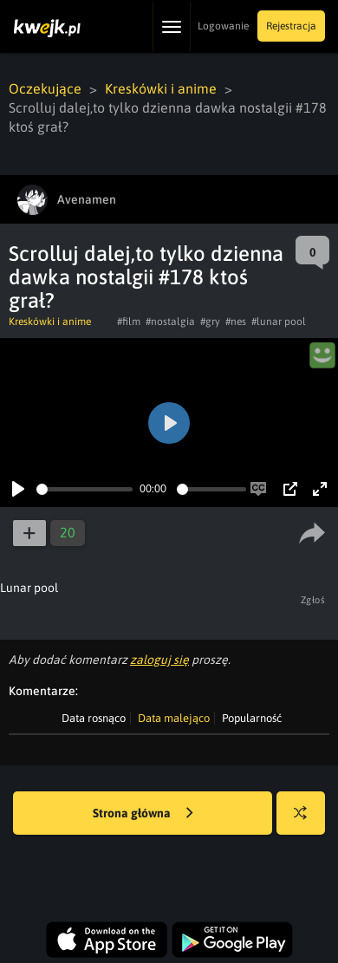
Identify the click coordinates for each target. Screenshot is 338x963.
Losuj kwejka (307, 821)
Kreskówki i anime (161, 88)
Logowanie (223, 26)
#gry (210, 322)
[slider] (84, 489)
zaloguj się (159, 660)
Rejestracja (291, 26)
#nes (235, 322)
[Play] (18, 489)
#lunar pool (278, 322)
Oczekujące (45, 88)
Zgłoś (313, 600)
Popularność (252, 718)
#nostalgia (170, 322)
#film (128, 322)
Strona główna (143, 814)
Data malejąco (174, 718)
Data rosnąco (94, 718)
